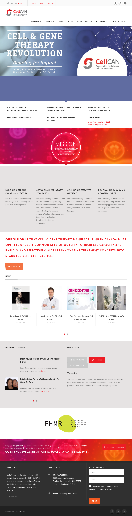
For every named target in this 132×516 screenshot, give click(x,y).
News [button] (42, 3)
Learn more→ (12, 496)
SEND (94, 501)
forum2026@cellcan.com (97, 124)
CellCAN (18, 511)
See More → (45, 371)
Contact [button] (51, 3)
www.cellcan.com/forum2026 (99, 122)
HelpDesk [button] (33, 3)
